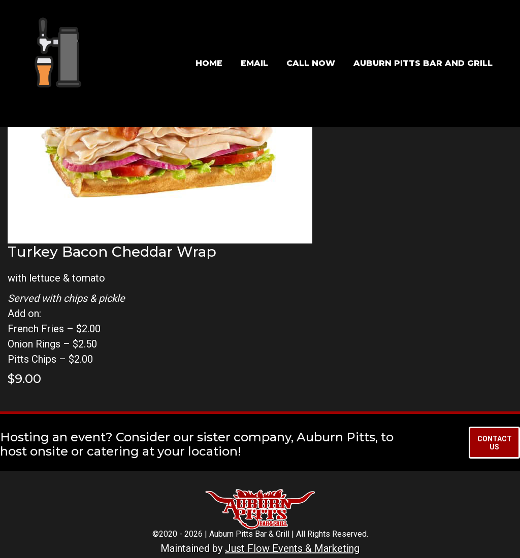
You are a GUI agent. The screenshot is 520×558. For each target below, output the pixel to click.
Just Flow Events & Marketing (292, 548)
